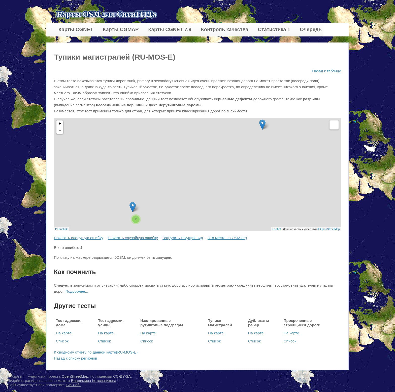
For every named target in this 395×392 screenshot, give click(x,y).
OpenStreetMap (74, 376)
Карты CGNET (75, 29)
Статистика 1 (274, 29)
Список (62, 341)
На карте (64, 333)
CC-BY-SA (122, 376)
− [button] (59, 130)
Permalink (61, 229)
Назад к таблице (326, 71)
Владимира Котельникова (93, 380)
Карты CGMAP (121, 29)
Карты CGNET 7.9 (169, 29)
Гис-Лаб (73, 385)
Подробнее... (76, 291)
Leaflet (276, 229)
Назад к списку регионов (75, 358)
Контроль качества (224, 29)
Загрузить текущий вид (182, 238)
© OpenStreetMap (328, 229)
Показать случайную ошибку (133, 238)
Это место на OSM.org (227, 238)
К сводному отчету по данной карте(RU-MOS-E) (96, 352)
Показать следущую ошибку (78, 238)
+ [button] (59, 124)
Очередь (311, 29)
